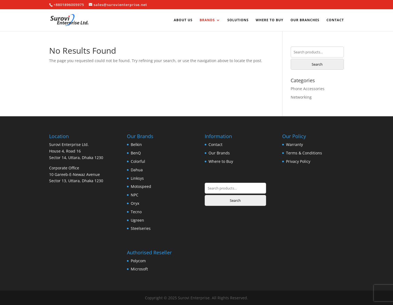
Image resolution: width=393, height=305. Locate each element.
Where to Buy (270, 20)
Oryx (135, 203)
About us (183, 20)
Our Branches (304, 20)
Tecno (136, 211)
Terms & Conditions (304, 152)
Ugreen (137, 220)
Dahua (137, 169)
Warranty (294, 144)
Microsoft (139, 269)
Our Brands (219, 152)
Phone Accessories (307, 88)
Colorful (138, 161)
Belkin (136, 144)
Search (317, 64)
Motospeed (141, 186)
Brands (207, 20)
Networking (301, 97)
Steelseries (141, 228)
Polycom (138, 260)
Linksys (137, 178)
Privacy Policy (298, 161)
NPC (134, 194)
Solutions (238, 20)
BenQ (136, 152)
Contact (335, 20)
